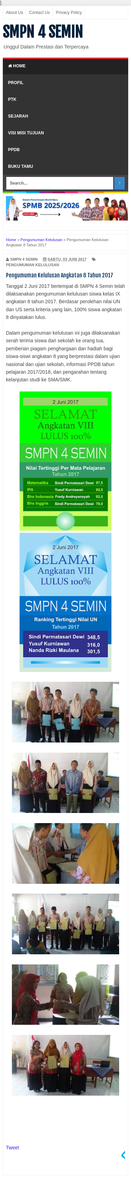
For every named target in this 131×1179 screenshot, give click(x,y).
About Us (14, 12)
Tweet (12, 1147)
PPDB (14, 149)
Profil (15, 82)
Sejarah (18, 116)
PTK (12, 99)
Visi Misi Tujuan (26, 132)
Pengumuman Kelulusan (32, 265)
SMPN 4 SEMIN (43, 32)
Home (17, 66)
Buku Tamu (20, 166)
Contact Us (39, 12)
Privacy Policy (69, 12)
